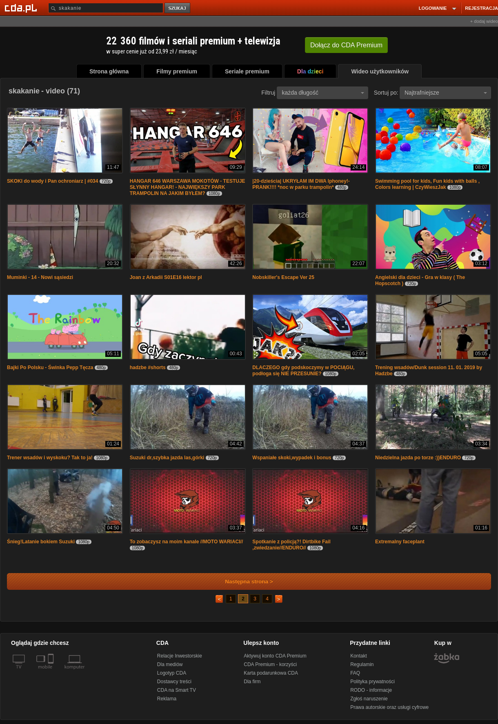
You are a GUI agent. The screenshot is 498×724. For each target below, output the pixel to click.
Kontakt (358, 656)
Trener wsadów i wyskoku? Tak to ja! (50, 458)
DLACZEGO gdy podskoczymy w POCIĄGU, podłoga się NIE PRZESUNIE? (303, 370)
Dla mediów (170, 664)
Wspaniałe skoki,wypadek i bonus (291, 458)
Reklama (166, 699)
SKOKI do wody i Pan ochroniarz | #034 (52, 181)
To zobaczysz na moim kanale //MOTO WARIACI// (186, 542)
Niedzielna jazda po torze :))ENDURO (418, 458)
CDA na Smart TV (176, 690)
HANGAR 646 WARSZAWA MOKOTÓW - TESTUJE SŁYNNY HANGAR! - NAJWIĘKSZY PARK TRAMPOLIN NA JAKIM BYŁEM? (187, 187)
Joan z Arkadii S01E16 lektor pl (166, 277)
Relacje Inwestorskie (179, 656)
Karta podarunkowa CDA (271, 673)
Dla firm (252, 681)
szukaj (178, 8)
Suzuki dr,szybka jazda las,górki (167, 458)
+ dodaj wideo (484, 21)
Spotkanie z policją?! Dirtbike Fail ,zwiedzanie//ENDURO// (291, 545)
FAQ (355, 673)
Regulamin (362, 664)
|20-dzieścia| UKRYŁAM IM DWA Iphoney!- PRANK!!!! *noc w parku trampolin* (301, 184)
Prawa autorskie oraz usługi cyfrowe (389, 707)
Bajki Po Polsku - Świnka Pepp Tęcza (50, 367)
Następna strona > (243, 581)
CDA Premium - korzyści (270, 664)
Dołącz (346, 45)
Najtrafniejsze (446, 92)
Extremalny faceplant (400, 542)
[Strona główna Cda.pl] (22, 7)
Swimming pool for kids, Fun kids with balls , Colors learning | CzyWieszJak (427, 184)
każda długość (323, 92)
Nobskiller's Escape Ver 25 (283, 277)
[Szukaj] (105, 8)
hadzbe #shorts (148, 367)
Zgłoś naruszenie (368, 699)
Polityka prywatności (372, 681)
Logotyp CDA (171, 673)
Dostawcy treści (174, 681)
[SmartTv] (51, 672)
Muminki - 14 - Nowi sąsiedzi (40, 277)
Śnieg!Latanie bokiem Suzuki (41, 542)
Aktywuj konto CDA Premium (275, 656)
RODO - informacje (371, 690)
